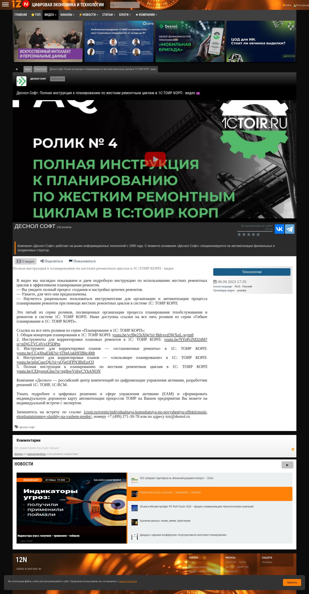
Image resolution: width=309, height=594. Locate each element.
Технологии (252, 272)
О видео (25, 261)
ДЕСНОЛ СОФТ (38, 78)
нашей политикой (128, 581)
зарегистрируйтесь (36, 454)
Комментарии (29, 440)
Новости (24, 464)
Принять (292, 582)
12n (21, 559)
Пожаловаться (82, 261)
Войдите (19, 454)
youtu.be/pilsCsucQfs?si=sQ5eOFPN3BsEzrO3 (55, 362)
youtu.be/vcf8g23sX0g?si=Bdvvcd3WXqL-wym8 (152, 335)
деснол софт (27, 427)
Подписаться (57, 78)
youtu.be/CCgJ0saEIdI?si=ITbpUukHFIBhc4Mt (56, 353)
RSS (292, 449)
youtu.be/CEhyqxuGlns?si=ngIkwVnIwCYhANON (59, 371)
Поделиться (51, 261)
